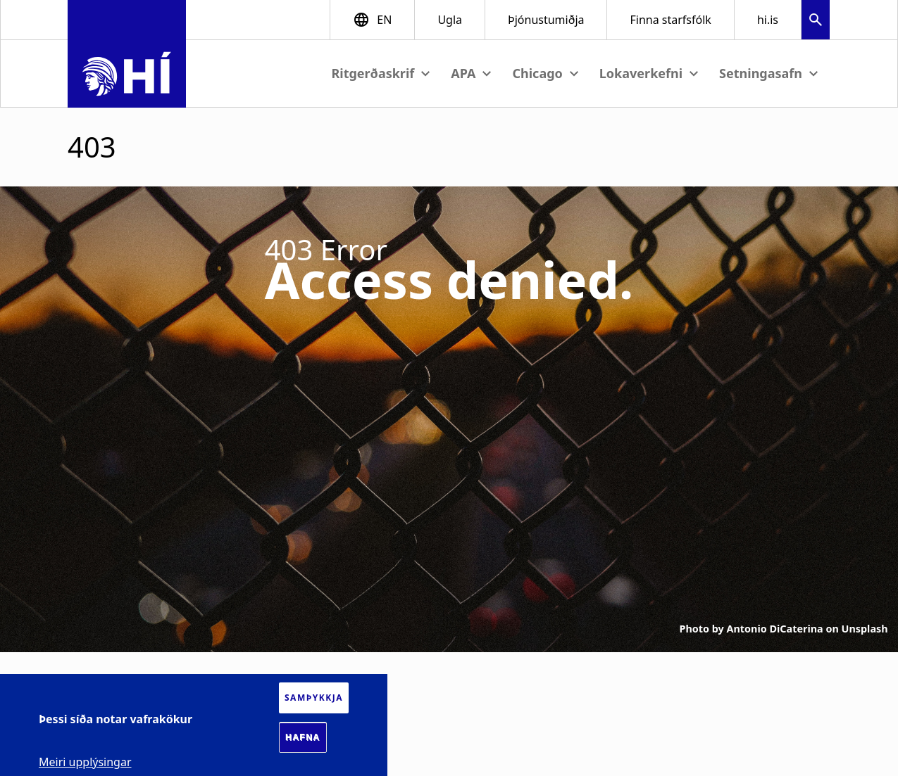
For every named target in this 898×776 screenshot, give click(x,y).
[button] (816, 21)
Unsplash (865, 628)
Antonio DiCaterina (775, 628)
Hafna (302, 737)
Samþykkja (314, 698)
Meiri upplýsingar (85, 762)
